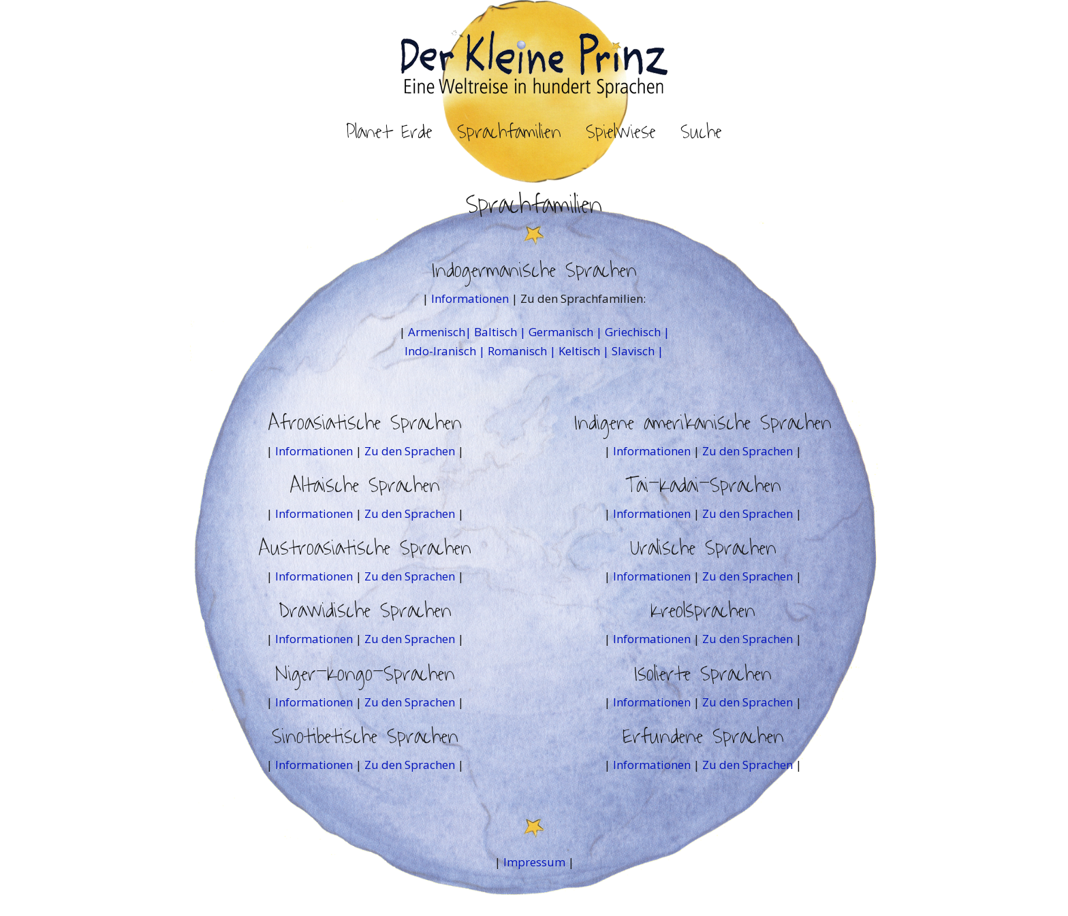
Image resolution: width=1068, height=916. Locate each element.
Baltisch (495, 332)
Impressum (534, 862)
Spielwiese (621, 132)
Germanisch (561, 332)
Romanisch (517, 351)
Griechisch (633, 332)
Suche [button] (701, 132)
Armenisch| (441, 332)
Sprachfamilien (509, 132)
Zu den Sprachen (409, 451)
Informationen (471, 298)
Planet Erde (389, 132)
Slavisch (633, 351)
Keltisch (579, 351)
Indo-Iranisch (440, 351)
